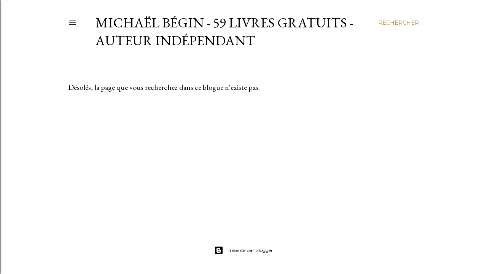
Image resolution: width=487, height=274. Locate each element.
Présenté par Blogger (243, 250)
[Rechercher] (398, 23)
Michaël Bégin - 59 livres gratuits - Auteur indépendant (224, 31)
